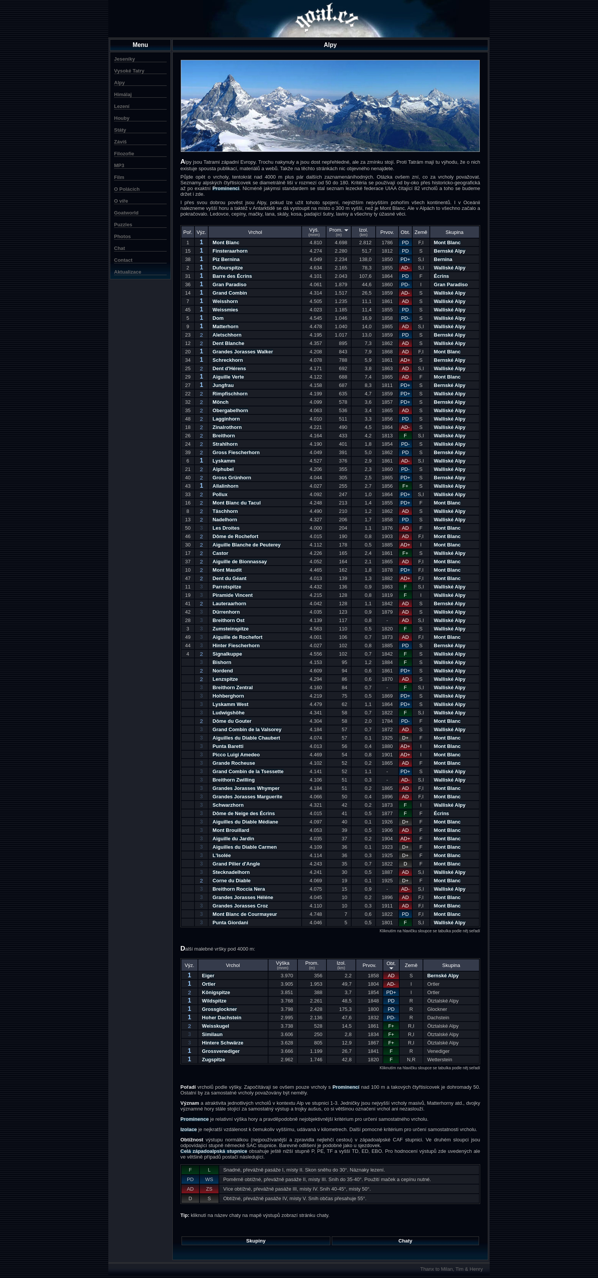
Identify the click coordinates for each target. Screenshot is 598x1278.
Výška (282, 965)
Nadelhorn (224, 519)
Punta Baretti (227, 746)
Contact (123, 260)
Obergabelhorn (230, 410)
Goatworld (126, 213)
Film (119, 177)
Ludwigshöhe (228, 713)
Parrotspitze (226, 587)
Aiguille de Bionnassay (239, 561)
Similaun (212, 1034)
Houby (121, 118)
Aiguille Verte (228, 377)
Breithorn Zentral (232, 687)
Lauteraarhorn (229, 603)
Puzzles (123, 224)
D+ (405, 738)
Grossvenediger (221, 1051)
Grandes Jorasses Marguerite (247, 796)
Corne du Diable (231, 880)
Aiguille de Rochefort (237, 637)
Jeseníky (124, 59)
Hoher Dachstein (221, 1017)
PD (405, 242)
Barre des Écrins (232, 276)
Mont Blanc (225, 242)
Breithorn (223, 435)
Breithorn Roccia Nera (238, 889)
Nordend (222, 671)
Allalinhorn (225, 486)
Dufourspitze (227, 268)
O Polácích (127, 189)
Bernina (443, 259)
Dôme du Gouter (231, 721)
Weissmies (225, 310)
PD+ (405, 259)
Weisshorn (225, 301)
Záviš (120, 142)
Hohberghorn (228, 696)
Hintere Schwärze (222, 1043)
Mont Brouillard (230, 830)
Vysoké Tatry (129, 71)
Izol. (363, 232)
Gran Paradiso (229, 284)
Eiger (208, 975)
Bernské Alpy (450, 251)
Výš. (314, 232)
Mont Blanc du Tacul (236, 503)
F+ (405, 486)
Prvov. (387, 232)
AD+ (405, 360)
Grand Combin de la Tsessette (247, 771)
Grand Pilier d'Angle (236, 864)
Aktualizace (127, 272)
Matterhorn (225, 326)
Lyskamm (223, 461)
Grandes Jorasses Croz (240, 906)
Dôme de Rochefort (235, 536)
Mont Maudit (227, 570)
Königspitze (216, 992)
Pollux (219, 494)
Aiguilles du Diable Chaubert (246, 738)
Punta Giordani (230, 922)
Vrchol (255, 232)
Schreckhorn (227, 360)
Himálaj (123, 94)
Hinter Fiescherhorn (236, 645)
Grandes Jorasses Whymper (246, 788)
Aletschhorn (226, 335)
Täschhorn (225, 511)
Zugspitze (213, 1059)
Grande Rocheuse (233, 763)
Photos (122, 236)
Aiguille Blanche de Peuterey (246, 545)
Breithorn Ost (228, 620)
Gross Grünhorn (231, 477)
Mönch (220, 402)
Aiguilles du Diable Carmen (244, 847)
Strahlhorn (225, 444)
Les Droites (226, 528)
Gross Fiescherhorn (236, 452)
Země (421, 232)
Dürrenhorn (226, 612)
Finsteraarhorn (230, 251)
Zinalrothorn (227, 427)
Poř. (187, 232)
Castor (220, 553)
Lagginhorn (226, 419)
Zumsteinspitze (230, 629)
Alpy (119, 82)
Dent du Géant (229, 578)
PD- (405, 284)
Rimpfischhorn (230, 393)
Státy (120, 130)
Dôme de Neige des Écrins (243, 813)
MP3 (119, 165)
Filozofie (124, 153)
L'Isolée (221, 855)
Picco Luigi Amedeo (236, 754)
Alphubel (223, 469)
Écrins (441, 276)
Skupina (454, 232)
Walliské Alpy (450, 268)
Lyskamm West (230, 704)
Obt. (405, 232)
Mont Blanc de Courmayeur (244, 914)
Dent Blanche (228, 343)
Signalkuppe (227, 654)
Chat (119, 248)
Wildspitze (214, 1001)
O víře (121, 201)
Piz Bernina (226, 259)
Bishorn (221, 662)
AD (405, 301)
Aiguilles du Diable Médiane (245, 822)
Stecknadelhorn (231, 872)
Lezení (121, 106)
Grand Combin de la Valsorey (246, 729)
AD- (405, 268)
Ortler (208, 984)
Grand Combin (229, 293)
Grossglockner (219, 1009)
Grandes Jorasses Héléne (242, 897)
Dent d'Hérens (229, 368)
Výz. (201, 232)
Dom (217, 318)
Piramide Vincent (232, 595)
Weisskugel (215, 1026)
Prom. (338, 232)
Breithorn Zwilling (233, 780)
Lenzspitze (225, 679)
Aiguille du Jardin (233, 838)
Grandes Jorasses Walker (242, 352)
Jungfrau (223, 385)
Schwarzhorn (228, 805)
